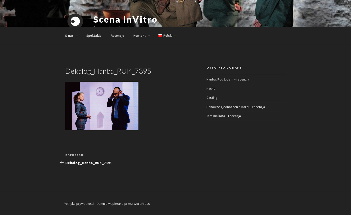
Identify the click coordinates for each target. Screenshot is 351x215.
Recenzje (117, 35)
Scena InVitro (125, 19)
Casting (211, 97)
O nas (71, 35)
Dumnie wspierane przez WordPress (123, 203)
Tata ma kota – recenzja (223, 116)
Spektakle (93, 35)
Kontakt (141, 35)
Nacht (210, 88)
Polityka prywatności (79, 203)
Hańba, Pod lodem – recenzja (227, 79)
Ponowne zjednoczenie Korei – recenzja (235, 107)
